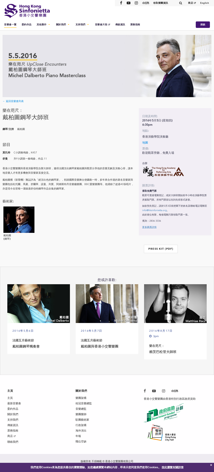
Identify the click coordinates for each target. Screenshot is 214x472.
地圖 (145, 142)
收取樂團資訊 (160, 3)
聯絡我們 (12, 441)
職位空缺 (81, 441)
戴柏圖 (7, 235)
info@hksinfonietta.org (154, 210)
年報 (78, 436)
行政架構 (81, 425)
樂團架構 (81, 398)
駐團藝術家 (82, 419)
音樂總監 (81, 408)
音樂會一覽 (10, 24)
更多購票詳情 (149, 227)
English (204, 3)
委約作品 (27, 24)
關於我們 (61, 24)
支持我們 (80, 24)
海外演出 (81, 430)
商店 (190, 3)
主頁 (10, 398)
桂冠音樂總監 (84, 403)
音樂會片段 (101, 24)
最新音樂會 (14, 403)
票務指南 (135, 24)
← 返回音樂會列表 (13, 101)
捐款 (202, 24)
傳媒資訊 (120, 24)
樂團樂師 (81, 414)
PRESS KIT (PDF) (160, 248)
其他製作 (42, 24)
